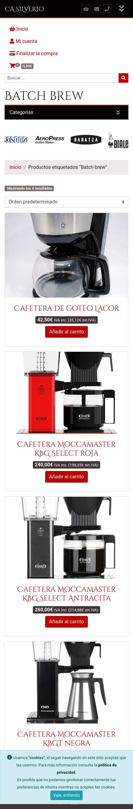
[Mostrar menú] (121, 8)
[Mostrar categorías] (118, 112)
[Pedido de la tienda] (66, 202)
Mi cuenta (23, 41)
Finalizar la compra (34, 53)
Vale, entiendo (66, 795)
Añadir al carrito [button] (66, 332)
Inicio (19, 29)
